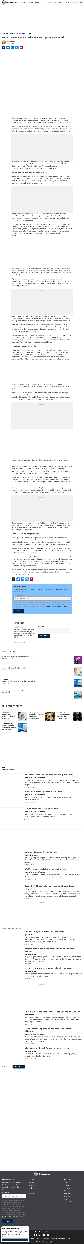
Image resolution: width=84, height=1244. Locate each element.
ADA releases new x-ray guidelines (41, 808)
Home (69, 1239)
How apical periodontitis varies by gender (9, 716)
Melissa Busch (11, 41)
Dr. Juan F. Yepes (31, 889)
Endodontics (6, 712)
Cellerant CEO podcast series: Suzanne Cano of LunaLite (52, 1012)
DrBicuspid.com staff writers (35, 777)
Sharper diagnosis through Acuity (13, 691)
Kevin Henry (30, 1014)
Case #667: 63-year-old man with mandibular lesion (49, 886)
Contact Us (54, 1239)
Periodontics (61, 712)
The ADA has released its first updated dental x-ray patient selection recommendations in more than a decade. (49, 815)
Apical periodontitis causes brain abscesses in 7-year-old (64, 716)
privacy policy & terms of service (56, 606)
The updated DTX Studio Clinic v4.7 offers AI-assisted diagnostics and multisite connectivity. (49, 798)
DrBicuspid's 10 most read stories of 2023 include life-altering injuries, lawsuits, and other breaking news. (50, 1055)
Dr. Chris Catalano (32, 855)
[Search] (77, 2)
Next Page (18, 1066)
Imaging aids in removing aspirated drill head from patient (49, 950)
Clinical (5, 33)
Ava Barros (29, 934)
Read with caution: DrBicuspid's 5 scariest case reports (36, 716)
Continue (44, 635)
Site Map (62, 1239)
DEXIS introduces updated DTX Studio (14, 668)
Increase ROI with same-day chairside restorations (18, 681)
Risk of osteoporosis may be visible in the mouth (48, 968)
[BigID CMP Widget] (15, 1235)
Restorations (33, 712)
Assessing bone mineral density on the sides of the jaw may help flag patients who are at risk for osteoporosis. (53, 975)
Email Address (18, 595)
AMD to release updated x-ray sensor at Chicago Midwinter (48, 1030)
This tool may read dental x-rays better (44, 931)
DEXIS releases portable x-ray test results (45, 869)
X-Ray (29, 33)
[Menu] (81, 2)
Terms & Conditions (42, 1239)
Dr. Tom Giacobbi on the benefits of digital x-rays (18, 656)
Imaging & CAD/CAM (17, 33)
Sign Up (19, 611)
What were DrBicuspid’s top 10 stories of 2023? (47, 1048)
